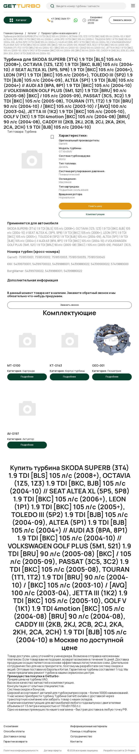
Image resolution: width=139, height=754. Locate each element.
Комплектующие (95, 213)
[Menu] (132, 5)
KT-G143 (56, 365)
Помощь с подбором (83, 730)
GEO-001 (98, 365)
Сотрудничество (81, 735)
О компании (11, 725)
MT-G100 (13, 365)
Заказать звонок (122, 19)
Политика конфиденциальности (21, 749)
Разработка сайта (114, 749)
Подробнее (27, 375)
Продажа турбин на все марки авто (59, 33)
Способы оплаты (14, 730)
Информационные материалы (88, 725)
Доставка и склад (15, 735)
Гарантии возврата (15, 740)
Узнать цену (95, 205)
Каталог (21, 20)
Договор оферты (53, 749)
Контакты (76, 740)
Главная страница (13, 33)
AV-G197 (13, 433)
